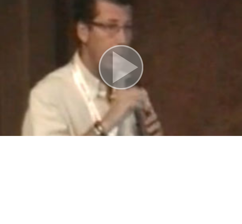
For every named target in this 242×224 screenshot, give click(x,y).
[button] (121, 68)
